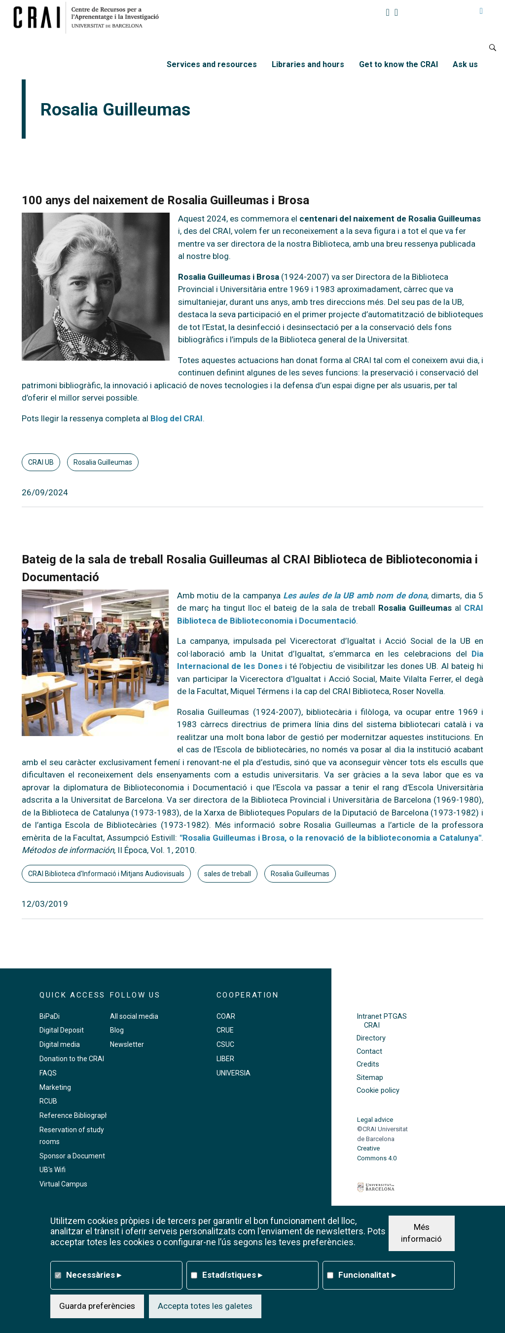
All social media (134, 1016)
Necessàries (93, 1275)
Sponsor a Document (72, 1156)
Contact (369, 1051)
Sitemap (370, 1078)
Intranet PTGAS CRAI (382, 1020)
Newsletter (127, 1044)
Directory (371, 1038)
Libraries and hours (308, 64)
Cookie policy (378, 1090)
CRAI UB (41, 462)
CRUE (225, 1030)
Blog (117, 1030)
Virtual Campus (63, 1184)
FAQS (48, 1073)
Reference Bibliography (75, 1115)
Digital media (59, 1044)
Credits (368, 1064)
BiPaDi (49, 1016)
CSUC (225, 1044)
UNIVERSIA (233, 1073)
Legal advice (375, 1119)
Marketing (55, 1087)
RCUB (48, 1101)
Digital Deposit (61, 1030)
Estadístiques (232, 1275)
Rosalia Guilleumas (102, 462)
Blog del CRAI (176, 418)
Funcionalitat (367, 1275)
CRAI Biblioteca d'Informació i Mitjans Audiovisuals (106, 874)
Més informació (421, 1233)
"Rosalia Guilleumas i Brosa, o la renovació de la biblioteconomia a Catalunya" (330, 838)
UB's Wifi (52, 1170)
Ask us (465, 64)
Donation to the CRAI (71, 1059)
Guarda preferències (97, 1306)
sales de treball (227, 874)
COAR (225, 1016)
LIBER (225, 1059)
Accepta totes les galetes (205, 1306)
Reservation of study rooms (71, 1136)
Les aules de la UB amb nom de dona (355, 595)
